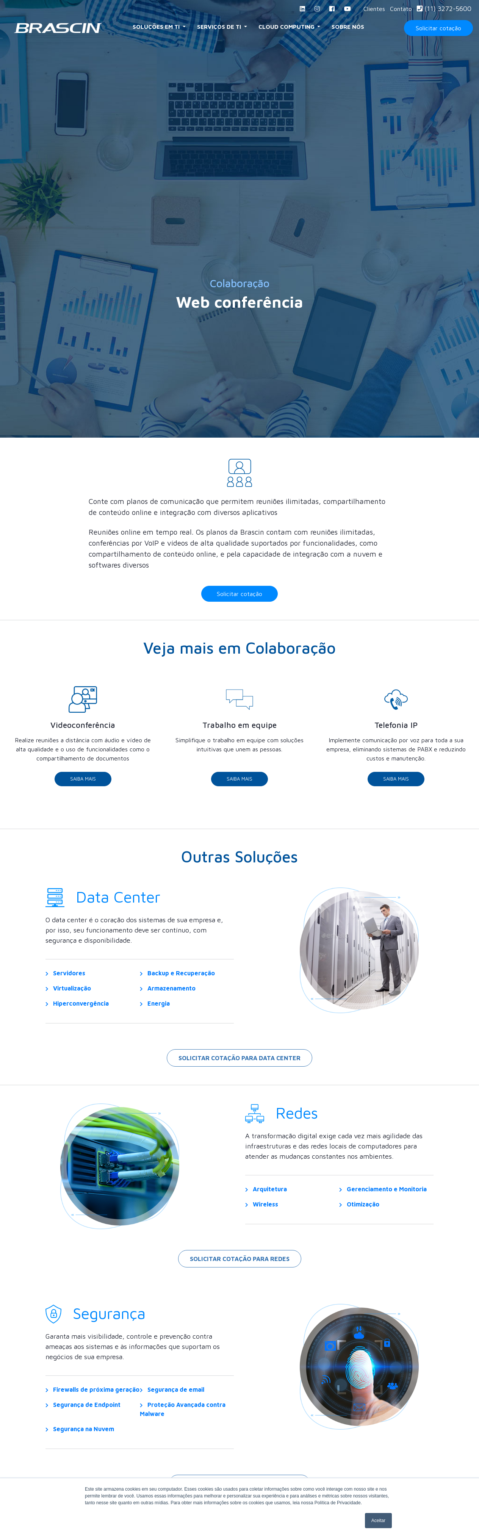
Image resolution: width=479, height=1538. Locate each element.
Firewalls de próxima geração (92, 1395)
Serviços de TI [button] (220, 26)
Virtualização (68, 994)
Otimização (359, 1210)
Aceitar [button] (378, 1520)
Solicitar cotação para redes (240, 1264)
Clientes (374, 8)
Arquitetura (266, 1195)
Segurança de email (172, 1395)
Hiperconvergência (77, 1009)
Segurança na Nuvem (79, 1435)
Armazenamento (168, 994)
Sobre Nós (348, 26)
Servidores (65, 979)
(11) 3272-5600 (444, 9)
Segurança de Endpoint (83, 1410)
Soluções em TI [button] (157, 26)
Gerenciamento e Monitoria (383, 1195)
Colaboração (239, 283)
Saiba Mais (83, 785)
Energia (155, 1009)
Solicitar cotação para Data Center (239, 1064)
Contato (401, 8)
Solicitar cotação (438, 28)
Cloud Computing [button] (287, 26)
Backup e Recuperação (177, 979)
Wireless (261, 1210)
